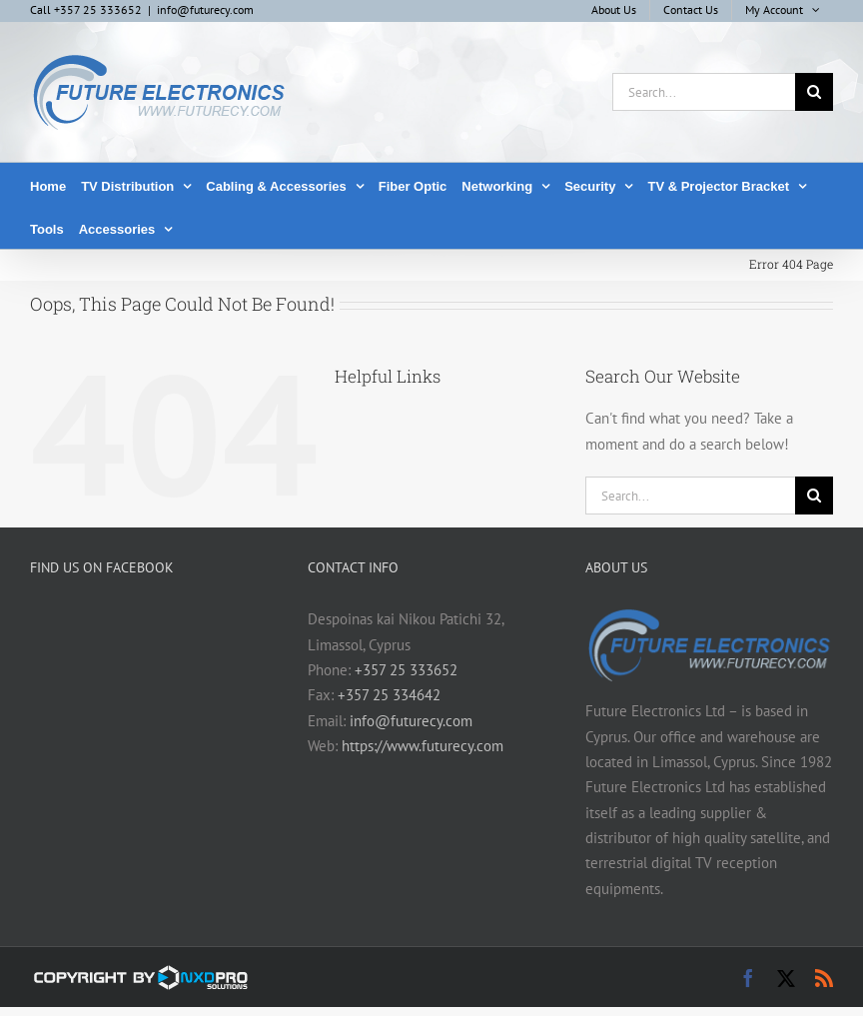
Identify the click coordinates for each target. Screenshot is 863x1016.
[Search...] (703, 92)
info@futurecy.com (205, 9)
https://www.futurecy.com (422, 745)
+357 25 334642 (389, 694)
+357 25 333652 (406, 669)
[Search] (814, 92)
